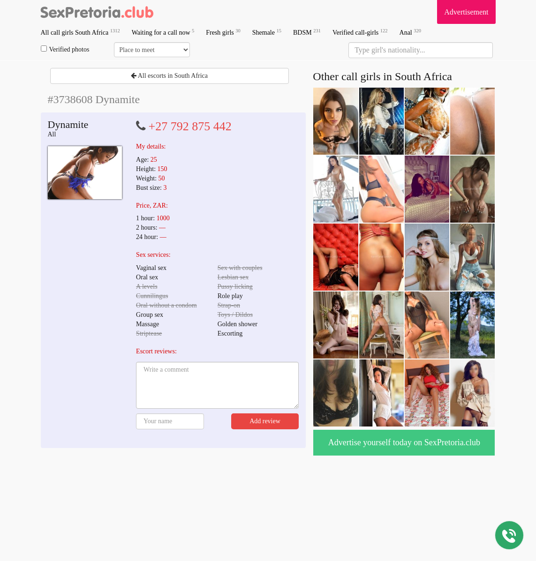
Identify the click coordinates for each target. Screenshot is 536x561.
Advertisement (466, 12)
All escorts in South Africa (169, 75)
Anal (410, 32)
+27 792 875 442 (190, 126)
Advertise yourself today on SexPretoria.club (404, 442)
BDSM (307, 32)
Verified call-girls (360, 32)
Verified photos (65, 49)
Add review (264, 421)
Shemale (266, 32)
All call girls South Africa (80, 32)
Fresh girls (223, 32)
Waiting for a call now (163, 32)
